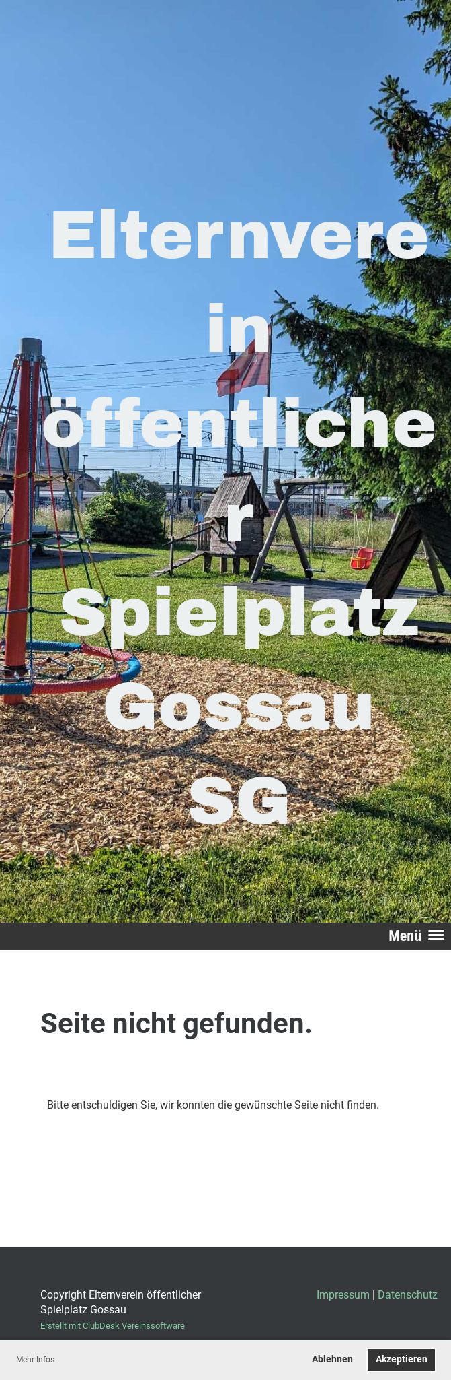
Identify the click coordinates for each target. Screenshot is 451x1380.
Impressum (343, 1294)
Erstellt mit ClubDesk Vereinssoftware (112, 1326)
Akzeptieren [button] (401, 1359)
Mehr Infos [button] (35, 1360)
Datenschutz (408, 1294)
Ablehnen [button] (332, 1359)
